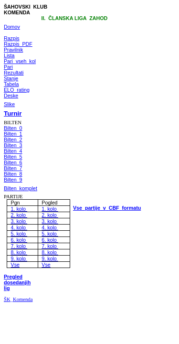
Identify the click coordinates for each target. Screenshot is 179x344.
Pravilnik (13, 50)
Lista (9, 55)
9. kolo (19, 258)
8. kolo (19, 252)
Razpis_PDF (18, 44)
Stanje (11, 78)
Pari (8, 67)
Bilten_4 (13, 151)
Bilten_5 (13, 157)
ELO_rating (17, 90)
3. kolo (19, 221)
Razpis (12, 38)
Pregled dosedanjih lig (17, 282)
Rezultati (13, 72)
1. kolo (19, 209)
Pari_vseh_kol (20, 61)
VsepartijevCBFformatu (107, 208)
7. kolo (19, 246)
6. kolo (19, 240)
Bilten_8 (13, 174)
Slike (9, 104)
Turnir (13, 113)
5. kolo (19, 233)
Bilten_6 (13, 162)
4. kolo (19, 227)
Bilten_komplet (20, 188)
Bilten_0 (13, 128)
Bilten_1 (13, 134)
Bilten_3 (13, 145)
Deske (11, 95)
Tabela (11, 84)
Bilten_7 (13, 168)
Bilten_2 (13, 139)
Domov (12, 27)
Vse (15, 265)
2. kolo (19, 215)
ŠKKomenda (18, 299)
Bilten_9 (13, 180)
